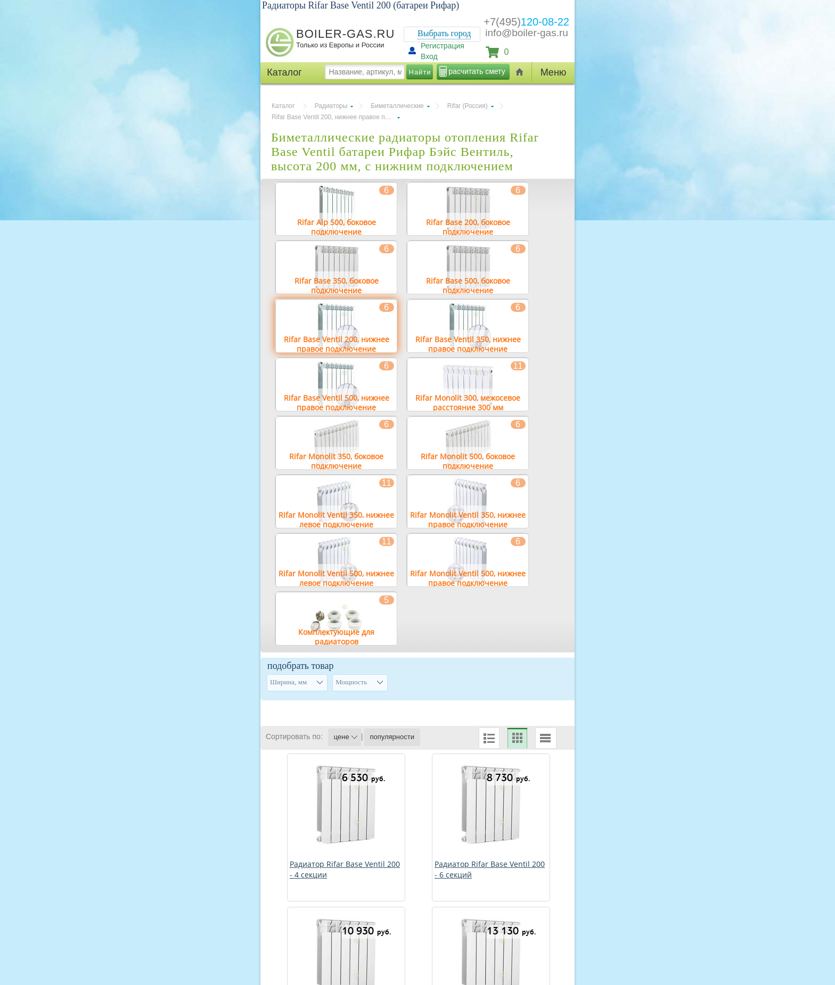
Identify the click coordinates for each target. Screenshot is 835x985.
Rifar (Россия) (467, 106)
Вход (429, 56)
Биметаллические (397, 106)
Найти (420, 72)
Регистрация (442, 46)
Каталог (283, 106)
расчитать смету (476, 71)
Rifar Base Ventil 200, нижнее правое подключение (336, 117)
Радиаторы (331, 106)
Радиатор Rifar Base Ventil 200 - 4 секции (345, 869)
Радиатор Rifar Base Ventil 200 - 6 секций (490, 869)
